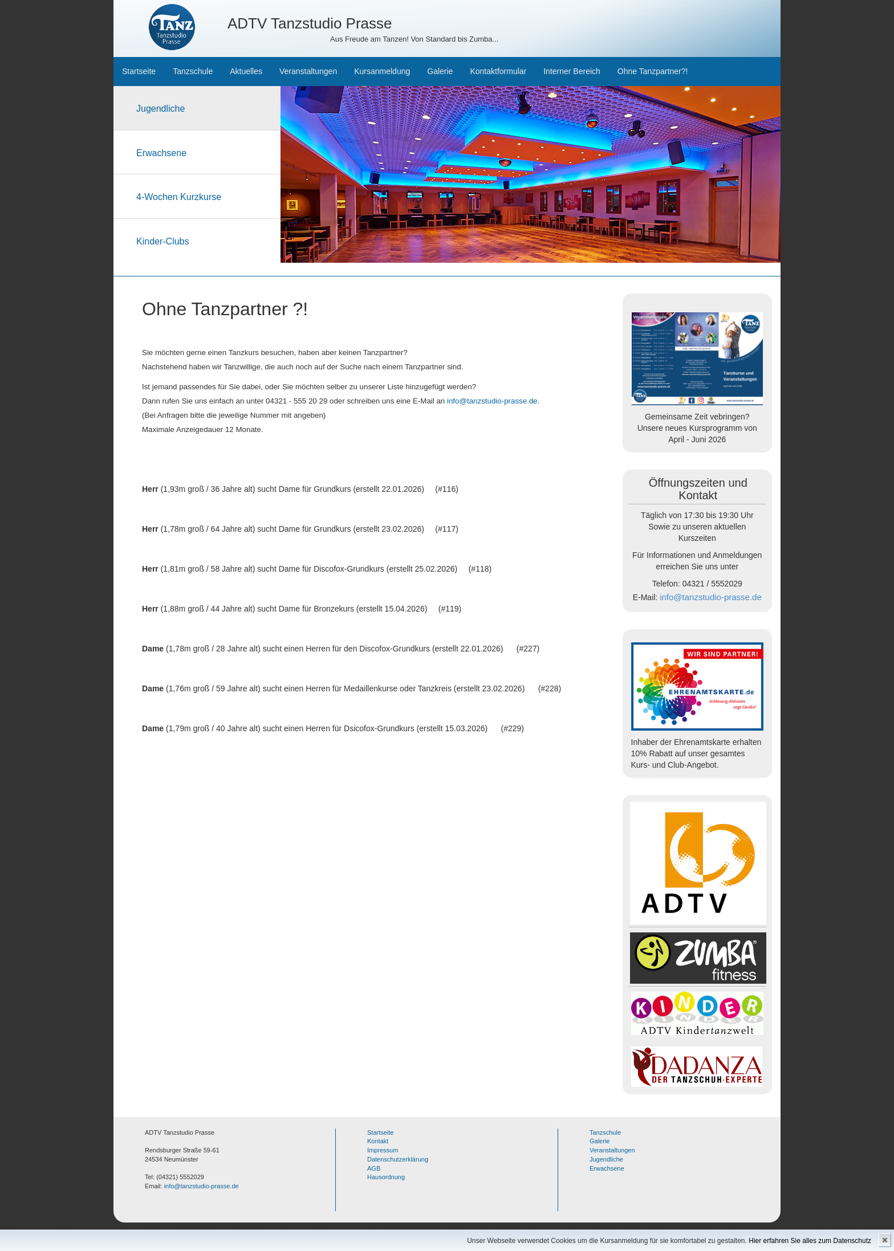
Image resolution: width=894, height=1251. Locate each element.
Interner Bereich (571, 71)
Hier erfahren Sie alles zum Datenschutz (810, 1241)
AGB (373, 1168)
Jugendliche (160, 108)
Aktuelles (246, 71)
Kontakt (377, 1141)
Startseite (139, 71)
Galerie (440, 71)
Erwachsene (161, 153)
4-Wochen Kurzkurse (178, 197)
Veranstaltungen (308, 71)
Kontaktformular (498, 71)
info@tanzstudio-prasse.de (492, 401)
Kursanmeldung (382, 71)
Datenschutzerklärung (397, 1159)
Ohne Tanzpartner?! (652, 71)
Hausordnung (386, 1176)
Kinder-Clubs (162, 241)
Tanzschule (193, 71)
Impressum (382, 1150)
